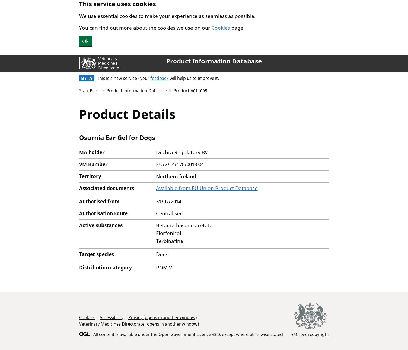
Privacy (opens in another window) (162, 317)
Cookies (221, 27)
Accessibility (111, 317)
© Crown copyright (310, 334)
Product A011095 (190, 91)
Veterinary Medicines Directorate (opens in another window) (139, 324)
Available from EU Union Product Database (207, 188)
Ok (85, 41)
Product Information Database (214, 61)
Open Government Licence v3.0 (189, 334)
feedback (159, 78)
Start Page (89, 91)
